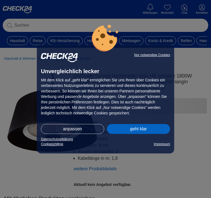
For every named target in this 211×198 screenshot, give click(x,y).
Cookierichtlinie (52, 144)
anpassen (72, 129)
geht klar (138, 129)
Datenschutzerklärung (57, 139)
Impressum (162, 144)
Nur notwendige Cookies (152, 55)
